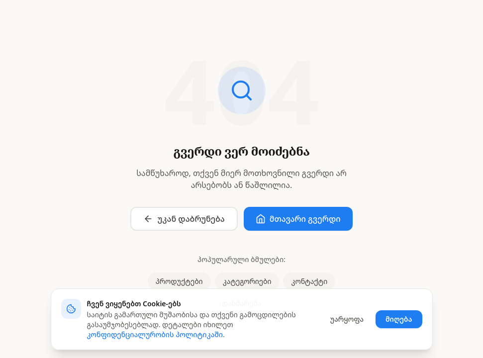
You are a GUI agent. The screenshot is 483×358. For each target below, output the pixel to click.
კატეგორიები (247, 281)
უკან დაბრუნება (183, 218)
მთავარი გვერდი (298, 218)
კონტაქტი (309, 281)
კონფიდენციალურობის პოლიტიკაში (155, 334)
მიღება (399, 319)
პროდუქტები (179, 281)
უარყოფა (347, 319)
